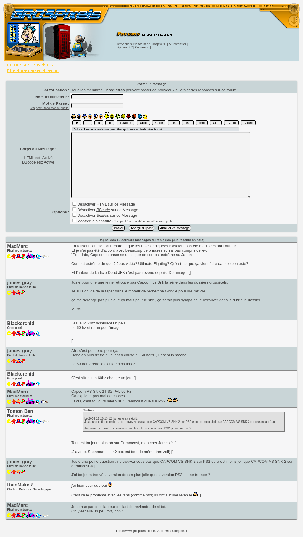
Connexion (142, 47)
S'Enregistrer (177, 44)
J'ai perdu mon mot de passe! (49, 108)
